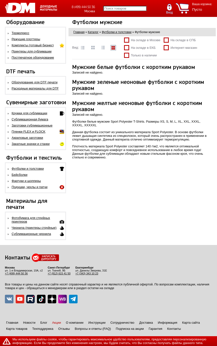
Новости (29, 322)
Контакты (174, 329)
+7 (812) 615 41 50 (59, 273)
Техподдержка (42, 329)
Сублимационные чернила (31, 234)
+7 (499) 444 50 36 (16, 273)
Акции (56, 322)
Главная (12, 322)
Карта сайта (191, 322)
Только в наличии (140, 55)
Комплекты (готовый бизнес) (33, 45)
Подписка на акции (130, 329)
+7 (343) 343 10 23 (86, 273)
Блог (43, 322)
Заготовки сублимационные (32, 125)
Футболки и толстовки (28, 168)
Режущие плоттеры (26, 39)
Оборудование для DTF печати (35, 82)
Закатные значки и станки (31, 144)
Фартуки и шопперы (26, 181)
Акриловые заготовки (27, 138)
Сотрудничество (122, 322)
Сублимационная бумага (30, 119)
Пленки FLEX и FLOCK (29, 131)
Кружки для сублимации (29, 113)
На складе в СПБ (180, 40)
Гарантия (155, 329)
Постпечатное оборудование (33, 57)
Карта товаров (16, 329)
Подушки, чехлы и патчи (30, 187)
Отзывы (64, 329)
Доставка (146, 322)
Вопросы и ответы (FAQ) (93, 329)
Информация (167, 322)
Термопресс (20, 33)
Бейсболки (19, 175)
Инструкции (96, 322)
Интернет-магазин (180, 47)
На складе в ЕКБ (140, 47)
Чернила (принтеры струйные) (34, 228)
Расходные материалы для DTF (35, 88)
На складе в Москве (142, 40)
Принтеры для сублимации (32, 51)
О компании (74, 322)
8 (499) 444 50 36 (83, 7)
